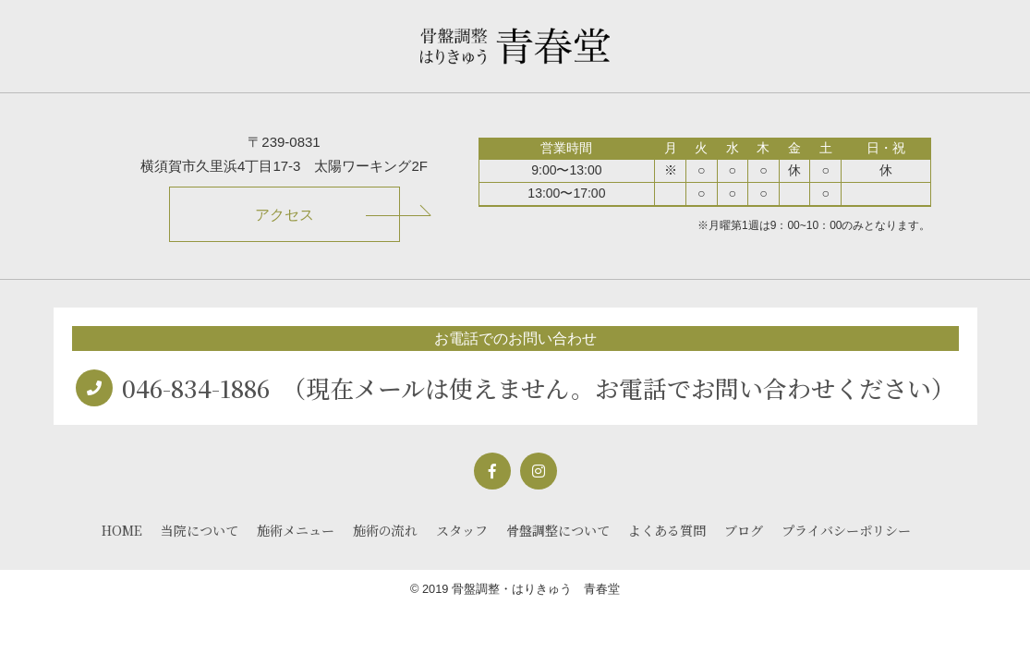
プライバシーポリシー (846, 530)
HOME (122, 530)
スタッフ (462, 530)
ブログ (743, 530)
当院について (199, 530)
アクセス (284, 215)
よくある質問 (667, 530)
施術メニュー (295, 530)
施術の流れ (385, 530)
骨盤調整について (558, 530)
